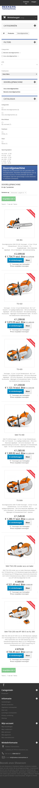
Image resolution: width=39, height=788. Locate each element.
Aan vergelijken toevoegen (20, 266)
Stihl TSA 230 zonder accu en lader (19, 566)
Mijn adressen (6, 732)
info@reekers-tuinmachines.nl (19, 757)
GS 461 (20, 240)
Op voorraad (6, 124)
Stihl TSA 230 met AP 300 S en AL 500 (19, 632)
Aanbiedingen (6, 702)
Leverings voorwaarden (9, 713)
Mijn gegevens (6, 735)
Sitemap (4, 718)
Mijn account (7, 723)
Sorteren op (5, 192)
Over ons (4, 710)
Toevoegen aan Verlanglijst (20, 264)
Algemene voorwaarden (9, 707)
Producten (11, 33)
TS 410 (19, 304)
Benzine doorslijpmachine (12, 92)
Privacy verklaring (7, 715)
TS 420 (19, 369)
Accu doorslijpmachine (11, 88)
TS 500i (19, 500)
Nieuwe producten (7, 704)
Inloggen (33, 1)
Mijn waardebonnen (8, 737)
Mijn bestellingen (7, 726)
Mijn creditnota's (7, 729)
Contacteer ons (26, 2)
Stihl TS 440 (19, 435)
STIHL (4, 134)
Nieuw (4, 143)
